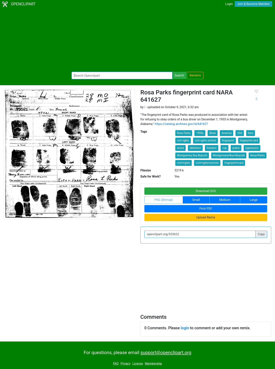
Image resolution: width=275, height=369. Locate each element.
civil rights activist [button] (205, 140)
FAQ (116, 363)
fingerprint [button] (228, 140)
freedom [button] (212, 147)
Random (195, 75)
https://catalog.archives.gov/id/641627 (181, 124)
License (137, 363)
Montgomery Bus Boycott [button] (192, 155)
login (185, 328)
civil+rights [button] (183, 162)
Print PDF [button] (205, 208)
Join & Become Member (253, 4)
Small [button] (196, 200)
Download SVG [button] (206, 191)
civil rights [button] (183, 140)
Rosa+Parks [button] (257, 155)
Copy (261, 234)
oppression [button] (252, 147)
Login (229, 4)
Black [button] (212, 133)
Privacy (125, 363)
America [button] (226, 133)
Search (179, 75)
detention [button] (195, 147)
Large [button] (253, 200)
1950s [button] (200, 133)
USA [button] (239, 133)
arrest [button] (180, 147)
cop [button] (224, 147)
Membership (153, 363)
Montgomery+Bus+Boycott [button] (229, 155)
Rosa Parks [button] (183, 133)
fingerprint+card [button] (233, 162)
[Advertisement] (137, 40)
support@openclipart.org (165, 352)
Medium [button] (224, 200)
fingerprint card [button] (249, 140)
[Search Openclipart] (122, 75)
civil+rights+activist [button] (207, 162)
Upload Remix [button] (205, 217)
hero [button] (250, 133)
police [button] (235, 147)
